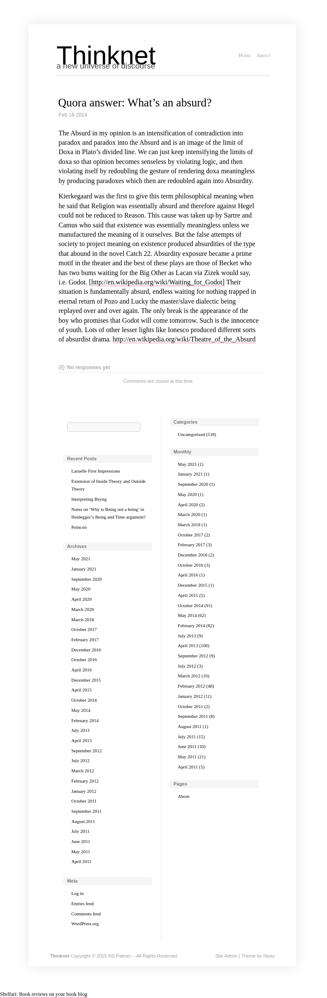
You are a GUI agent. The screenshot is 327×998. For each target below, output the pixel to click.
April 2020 (82, 599)
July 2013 (81, 730)
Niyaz (269, 955)
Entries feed (83, 903)
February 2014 (85, 720)
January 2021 (84, 568)
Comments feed (86, 913)
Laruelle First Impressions (96, 470)
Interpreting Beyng (89, 499)
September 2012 (87, 750)
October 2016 (84, 659)
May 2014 (81, 710)
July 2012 (81, 760)
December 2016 (86, 649)
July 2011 (80, 831)
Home (244, 55)
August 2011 (83, 821)
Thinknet (106, 55)
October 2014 (84, 700)
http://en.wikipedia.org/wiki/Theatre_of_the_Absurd (184, 339)
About (263, 55)
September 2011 (87, 811)
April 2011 (82, 861)
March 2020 (83, 609)
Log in (78, 893)
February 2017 (85, 639)
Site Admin (226, 955)
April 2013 (82, 740)
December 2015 (86, 680)
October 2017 (84, 629)
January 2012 (84, 791)
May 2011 (81, 851)
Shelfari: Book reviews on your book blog (43, 994)
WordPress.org (85, 923)
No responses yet (88, 367)
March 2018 (83, 619)
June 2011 (81, 841)
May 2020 (81, 588)
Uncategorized (191, 434)
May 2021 (81, 558)
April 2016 (82, 669)
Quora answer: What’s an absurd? (135, 102)
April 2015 (82, 689)
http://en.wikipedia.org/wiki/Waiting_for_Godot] (157, 282)
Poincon (79, 527)
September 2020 (87, 579)
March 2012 (83, 770)
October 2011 (84, 800)
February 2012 (85, 780)
